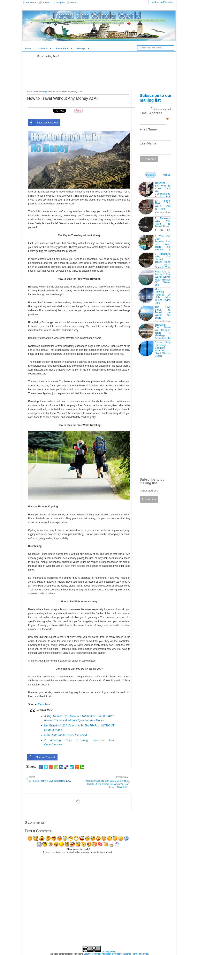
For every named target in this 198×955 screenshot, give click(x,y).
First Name (148, 129)
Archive (166, 175)
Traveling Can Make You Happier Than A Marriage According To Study (162, 332)
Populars (150, 175)
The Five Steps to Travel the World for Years (162, 312)
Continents (42, 48)
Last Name (148, 143)
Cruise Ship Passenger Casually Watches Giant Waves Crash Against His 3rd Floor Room (162, 353)
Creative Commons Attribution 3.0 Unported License (107, 954)
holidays (43, 92)
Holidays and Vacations (162, 2)
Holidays (81, 48)
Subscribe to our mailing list (153, 481)
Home (28, 48)
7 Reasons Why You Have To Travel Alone (162, 222)
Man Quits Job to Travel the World (65, 735)
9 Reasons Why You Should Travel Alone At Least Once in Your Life (162, 261)
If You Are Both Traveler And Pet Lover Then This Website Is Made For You (162, 245)
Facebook (31, 2)
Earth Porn (44, 704)
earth (36, 92)
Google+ (60, 2)
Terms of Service (140, 954)
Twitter (46, 2)
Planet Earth (62, 48)
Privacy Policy (108, 951)
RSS (73, 2)
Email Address (154, 114)
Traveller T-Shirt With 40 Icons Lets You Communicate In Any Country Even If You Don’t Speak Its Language (162, 195)
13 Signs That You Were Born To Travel (162, 204)
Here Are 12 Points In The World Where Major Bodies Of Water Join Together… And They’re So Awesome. (162, 283)
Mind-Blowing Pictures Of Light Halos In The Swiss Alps (162, 296)
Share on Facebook (43, 122)
